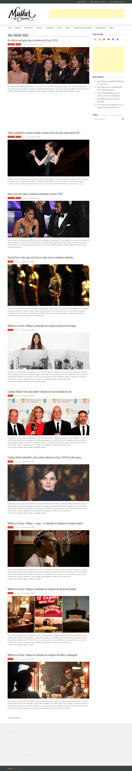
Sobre (111, 28)
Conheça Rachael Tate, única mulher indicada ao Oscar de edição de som (39, 391)
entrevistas (29, 28)
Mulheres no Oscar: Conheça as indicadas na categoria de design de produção (42, 589)
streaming (49, 28)
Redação (24, 137)
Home (9, 28)
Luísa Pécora (25, 44)
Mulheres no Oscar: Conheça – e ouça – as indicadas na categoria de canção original (45, 523)
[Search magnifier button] (122, 119)
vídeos (67, 28)
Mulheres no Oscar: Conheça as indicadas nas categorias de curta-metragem (42, 326)
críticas (39, 28)
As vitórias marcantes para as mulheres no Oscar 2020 (32, 40)
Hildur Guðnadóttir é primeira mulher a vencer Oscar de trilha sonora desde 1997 (44, 133)
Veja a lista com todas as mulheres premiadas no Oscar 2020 (35, 194)
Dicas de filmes (81, 1)
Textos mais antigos (14, 718)
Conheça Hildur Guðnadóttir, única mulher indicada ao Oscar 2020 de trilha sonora (44, 457)
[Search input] (107, 119)
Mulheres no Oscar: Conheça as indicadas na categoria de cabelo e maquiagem (42, 655)
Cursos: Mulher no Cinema (117, 1)
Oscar (18, 44)
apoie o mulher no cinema (83, 28)
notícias (18, 28)
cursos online (100, 28)
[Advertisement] (86, 13)
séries (59, 28)
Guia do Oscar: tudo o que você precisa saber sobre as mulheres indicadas (40, 257)
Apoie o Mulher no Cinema (97, 1)
